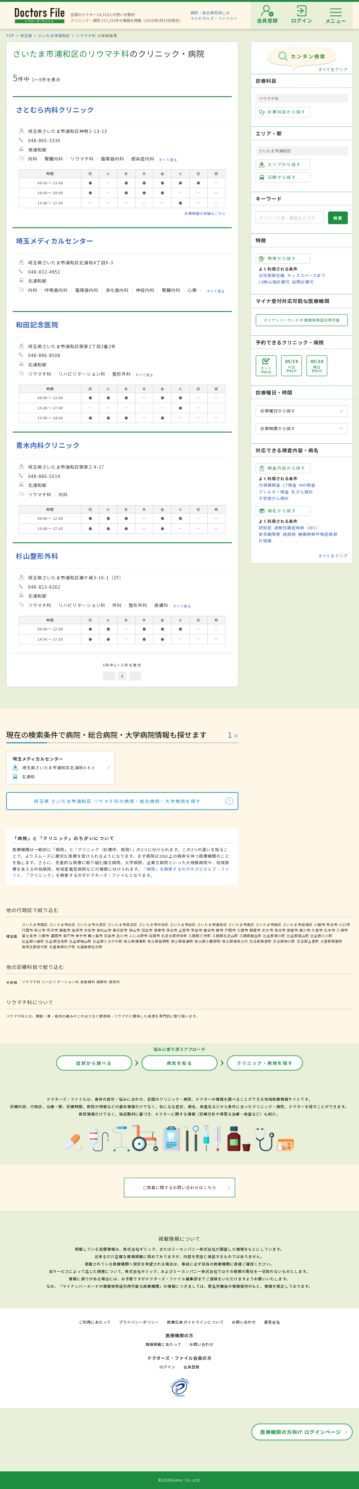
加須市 (77, 930)
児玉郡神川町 (284, 941)
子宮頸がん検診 (274, 498)
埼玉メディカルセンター (54, 240)
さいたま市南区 (241, 924)
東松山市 (104, 930)
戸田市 (230, 930)
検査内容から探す (282, 468)
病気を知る (179, 1063)
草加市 (196, 930)
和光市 (280, 930)
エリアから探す (280, 164)
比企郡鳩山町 (80, 941)
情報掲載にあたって (163, 1344)
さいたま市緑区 (269, 924)
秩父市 (39, 930)
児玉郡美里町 (260, 941)
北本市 (329, 930)
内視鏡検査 (269, 485)
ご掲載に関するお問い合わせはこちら (180, 1187)
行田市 (27, 930)
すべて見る (168, 159)
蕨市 (219, 930)
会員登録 (192, 1366)
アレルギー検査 (274, 492)
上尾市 (184, 930)
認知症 (265, 528)
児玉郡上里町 (308, 941)
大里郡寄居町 (331, 941)
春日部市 (120, 930)
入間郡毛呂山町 (225, 935)
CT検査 (290, 485)
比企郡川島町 (33, 941)
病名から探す (277, 511)
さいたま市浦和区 (54, 35)
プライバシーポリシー (139, 1322)
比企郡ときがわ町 (108, 941)
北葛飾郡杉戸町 (62, 946)
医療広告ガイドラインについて (195, 1322)
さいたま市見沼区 (122, 924)
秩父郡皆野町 (159, 941)
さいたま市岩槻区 (298, 924)
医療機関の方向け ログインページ (300, 1432)
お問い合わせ (244, 1322)
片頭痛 (265, 541)
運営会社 (272, 1322)
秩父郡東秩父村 (235, 941)
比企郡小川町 (321, 935)
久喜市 (317, 930)
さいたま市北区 (62, 924)
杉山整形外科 (37, 556)
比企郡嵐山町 (298, 935)
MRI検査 (307, 485)
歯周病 (289, 534)
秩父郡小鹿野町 (208, 941)
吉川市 (122, 935)
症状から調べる (94, 1063)
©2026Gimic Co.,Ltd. (179, 1480)
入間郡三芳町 (199, 935)
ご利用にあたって (95, 1322)
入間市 (242, 930)
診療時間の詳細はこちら (205, 213)
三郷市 (43, 935)
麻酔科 (102, 981)
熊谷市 (332, 924)
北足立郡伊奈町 (174, 935)
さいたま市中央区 (154, 924)
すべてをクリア (333, 69)
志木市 (267, 930)
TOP (10, 35)
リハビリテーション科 (60, 981)
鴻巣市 (159, 930)
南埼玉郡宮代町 (35, 946)
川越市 (319, 924)
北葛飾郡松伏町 (90, 946)
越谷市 (209, 930)
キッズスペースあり (306, 275)
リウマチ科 (86, 35)
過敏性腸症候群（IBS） (297, 528)
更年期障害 (269, 534)
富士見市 (29, 935)
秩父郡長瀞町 (182, 941)
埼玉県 (26, 35)
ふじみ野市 (138, 935)
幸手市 (81, 935)
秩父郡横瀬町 (135, 941)
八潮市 (342, 930)
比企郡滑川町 (274, 935)
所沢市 (52, 930)
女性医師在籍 (272, 275)
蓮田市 (56, 935)
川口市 (344, 924)
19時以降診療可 (274, 282)
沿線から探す (277, 177)
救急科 (114, 981)
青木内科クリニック (48, 445)
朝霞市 (255, 930)
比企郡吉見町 (56, 941)
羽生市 (147, 930)
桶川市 (304, 930)
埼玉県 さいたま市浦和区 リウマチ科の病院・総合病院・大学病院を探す (117, 801)
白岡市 (154, 935)
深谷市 (171, 930)
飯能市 (65, 930)
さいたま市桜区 (183, 924)
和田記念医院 (37, 324)
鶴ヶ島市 (95, 935)
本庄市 (89, 930)
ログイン (167, 1366)
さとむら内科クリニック (55, 109)
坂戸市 (68, 935)
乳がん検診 (302, 492)
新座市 (292, 930)
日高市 (109, 935)
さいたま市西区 (35, 924)
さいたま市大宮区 (91, 924)
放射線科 (87, 981)
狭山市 (134, 930)
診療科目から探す (282, 112)
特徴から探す (277, 258)
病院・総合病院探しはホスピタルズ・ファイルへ (214, 15)
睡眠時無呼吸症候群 (317, 534)
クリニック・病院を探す (265, 1063)
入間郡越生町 (251, 935)
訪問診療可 (303, 282)
